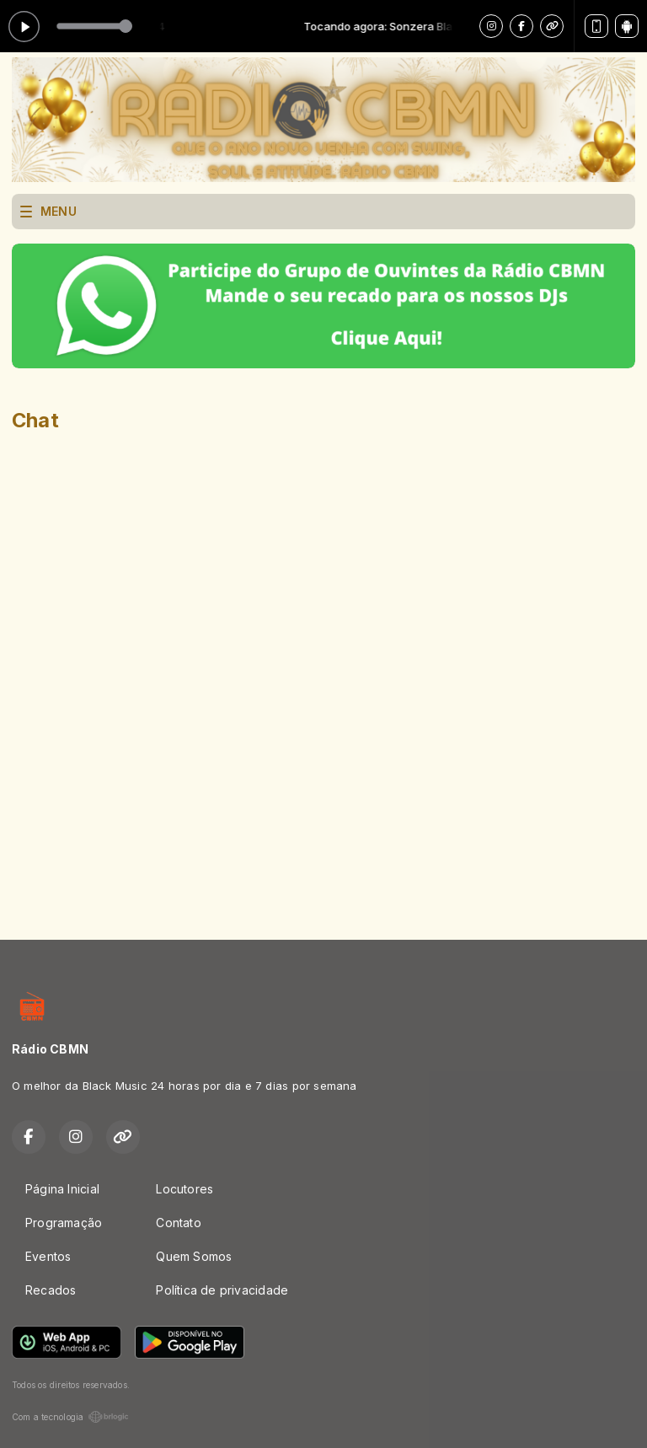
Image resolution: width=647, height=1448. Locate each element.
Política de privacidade (222, 1290)
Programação (63, 1222)
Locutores (184, 1189)
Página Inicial (62, 1189)
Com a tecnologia (70, 1417)
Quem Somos (194, 1256)
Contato (178, 1222)
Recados (50, 1290)
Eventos (48, 1256)
